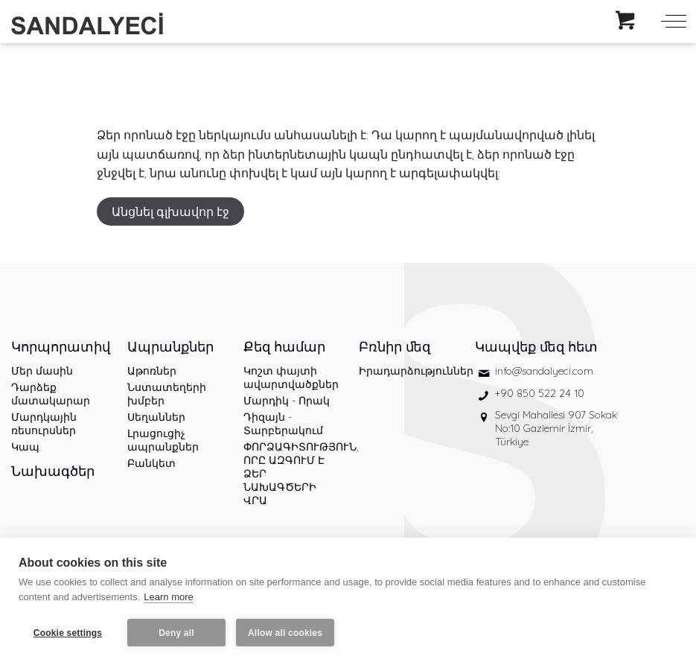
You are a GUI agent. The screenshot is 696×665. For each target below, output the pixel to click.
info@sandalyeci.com (544, 371)
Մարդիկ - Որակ (286, 400)
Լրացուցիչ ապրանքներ (163, 440)
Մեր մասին (42, 371)
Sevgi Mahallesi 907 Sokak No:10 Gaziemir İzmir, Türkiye (556, 428)
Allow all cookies (285, 633)
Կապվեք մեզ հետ (536, 346)
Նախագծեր (53, 471)
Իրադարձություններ (406, 371)
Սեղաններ (156, 417)
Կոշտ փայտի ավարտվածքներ (290, 377)
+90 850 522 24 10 (539, 393)
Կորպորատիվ (58, 346)
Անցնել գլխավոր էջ (170, 211)
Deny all (176, 633)
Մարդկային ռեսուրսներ (44, 423)
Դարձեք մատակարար (50, 394)
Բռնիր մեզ (394, 346)
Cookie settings (67, 633)
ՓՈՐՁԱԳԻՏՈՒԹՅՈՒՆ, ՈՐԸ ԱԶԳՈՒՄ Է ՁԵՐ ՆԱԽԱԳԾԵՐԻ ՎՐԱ (290, 473)
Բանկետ (151, 463)
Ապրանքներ (170, 346)
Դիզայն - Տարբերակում (283, 423)
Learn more (168, 596)
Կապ (25, 447)
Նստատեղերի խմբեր (166, 394)
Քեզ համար (284, 346)
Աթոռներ (151, 371)
